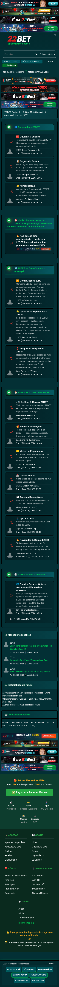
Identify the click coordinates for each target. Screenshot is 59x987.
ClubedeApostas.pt (17, 942)
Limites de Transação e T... (26, 464)
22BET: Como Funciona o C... (27, 150)
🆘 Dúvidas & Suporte (28, 136)
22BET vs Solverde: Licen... (27, 300)
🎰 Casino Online (25, 475)
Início (21, 913)
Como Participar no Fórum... (27, 175)
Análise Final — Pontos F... (26, 415)
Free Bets (9, 880)
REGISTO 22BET (11, 61)
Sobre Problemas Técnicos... (27, 371)
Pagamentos (38, 888)
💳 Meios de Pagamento (29, 451)
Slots (34, 842)
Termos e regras (26, 917)
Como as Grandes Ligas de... (27, 610)
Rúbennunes (21, 556)
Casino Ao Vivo (39, 846)
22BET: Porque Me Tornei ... (27, 337)
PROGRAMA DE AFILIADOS (27, 619)
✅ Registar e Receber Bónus (29, 792)
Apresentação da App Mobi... (27, 199)
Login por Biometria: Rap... (26, 529)
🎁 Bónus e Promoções (29, 426)
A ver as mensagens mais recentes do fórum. (21, 705)
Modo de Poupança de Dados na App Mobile (30, 671)
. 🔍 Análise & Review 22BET (32, 402)
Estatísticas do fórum (18, 685)
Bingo (35, 851)
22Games (37, 860)
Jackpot (9, 851)
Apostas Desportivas (15, 842)
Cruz (17, 153)
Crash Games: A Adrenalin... (27, 486)
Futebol (8, 855)
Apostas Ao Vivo (13, 846)
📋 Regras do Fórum (27, 161)
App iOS (36, 880)
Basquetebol (11, 860)
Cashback (9, 893)
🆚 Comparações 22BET (29, 280)
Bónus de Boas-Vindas (16, 875)
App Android (38, 875)
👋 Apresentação (25, 186)
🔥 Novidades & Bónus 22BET (32, 540)
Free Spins (10, 884)
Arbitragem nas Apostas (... (26, 507)
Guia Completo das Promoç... (27, 440)
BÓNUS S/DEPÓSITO (31, 61)
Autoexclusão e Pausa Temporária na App (28, 660)
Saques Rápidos (40, 893)
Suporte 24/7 (38, 884)
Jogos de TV (38, 855)
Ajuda (21, 909)
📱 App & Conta (25, 518)
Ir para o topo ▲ (27, 923)
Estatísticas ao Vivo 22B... (26, 553)
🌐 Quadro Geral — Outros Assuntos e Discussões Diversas (31, 587)
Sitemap (52, 964)
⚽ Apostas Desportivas (29, 497)
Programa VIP (12, 888)
